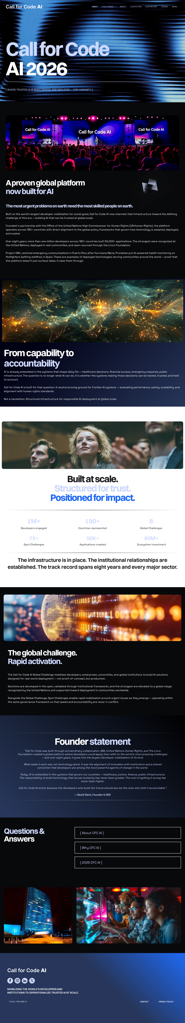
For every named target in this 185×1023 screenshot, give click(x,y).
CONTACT (144, 1001)
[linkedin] (25, 981)
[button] (128, 833)
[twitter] (32, 981)
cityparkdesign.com (16, 1009)
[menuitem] (95, 6)
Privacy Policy (166, 1001)
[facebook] (10, 981)
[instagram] (17, 981)
